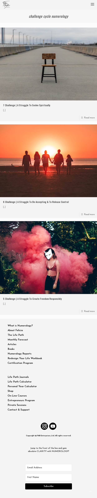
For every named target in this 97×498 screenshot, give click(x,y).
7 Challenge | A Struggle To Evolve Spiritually (26, 105)
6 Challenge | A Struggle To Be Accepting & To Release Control (36, 202)
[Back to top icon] (90, 491)
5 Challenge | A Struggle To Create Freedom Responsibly (32, 298)
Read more (89, 118)
